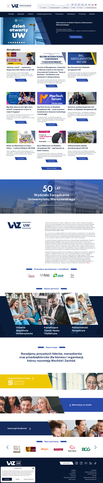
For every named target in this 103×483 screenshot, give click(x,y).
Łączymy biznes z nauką (19, 378)
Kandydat (93, 470)
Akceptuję (7, 479)
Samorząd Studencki (19, 428)
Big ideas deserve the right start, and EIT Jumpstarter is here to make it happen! (20, 109)
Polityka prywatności (90, 479)
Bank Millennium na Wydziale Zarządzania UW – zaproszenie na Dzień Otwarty (51, 148)
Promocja (73, 476)
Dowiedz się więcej (76, 37)
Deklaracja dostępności (90, 477)
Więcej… (88, 263)
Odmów (17, 479)
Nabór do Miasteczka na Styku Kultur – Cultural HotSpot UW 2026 (19, 148)
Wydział (73, 470)
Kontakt (94, 476)
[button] (33, 468)
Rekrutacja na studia (80, 405)
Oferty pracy (72, 479)
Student (73, 472)
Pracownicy (72, 474)
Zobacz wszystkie (51, 168)
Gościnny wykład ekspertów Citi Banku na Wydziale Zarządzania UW (81, 109)
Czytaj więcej (20, 80)
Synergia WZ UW (91, 474)
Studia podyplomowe (90, 472)
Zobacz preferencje (28, 479)
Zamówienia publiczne (70, 477)
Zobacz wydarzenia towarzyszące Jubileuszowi (51, 205)
